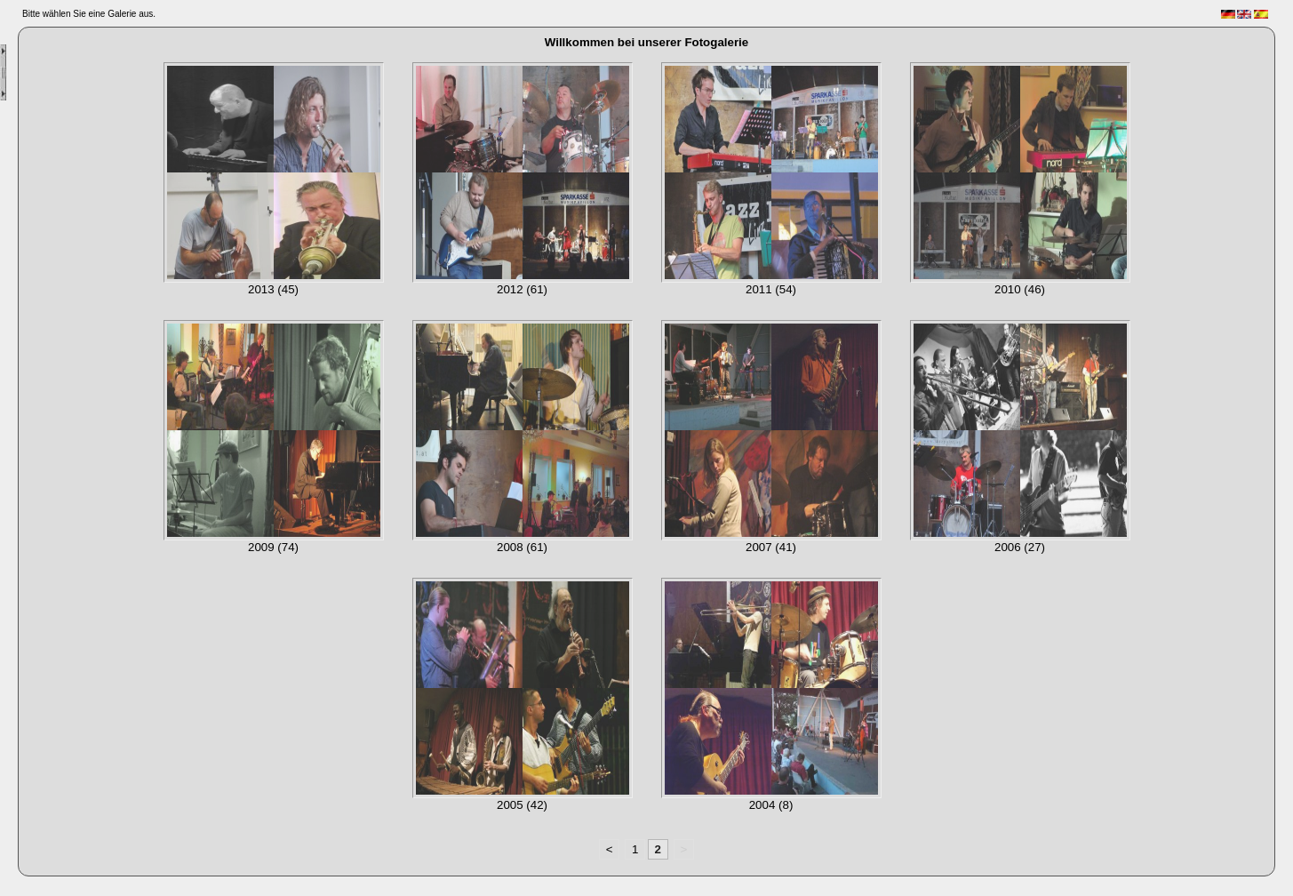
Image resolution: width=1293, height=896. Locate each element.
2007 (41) (771, 547)
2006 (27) (1019, 547)
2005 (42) (522, 805)
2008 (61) (522, 547)
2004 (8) (771, 805)
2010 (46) (1019, 289)
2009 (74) (273, 547)
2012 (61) (522, 289)
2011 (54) (771, 289)
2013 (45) (273, 289)
